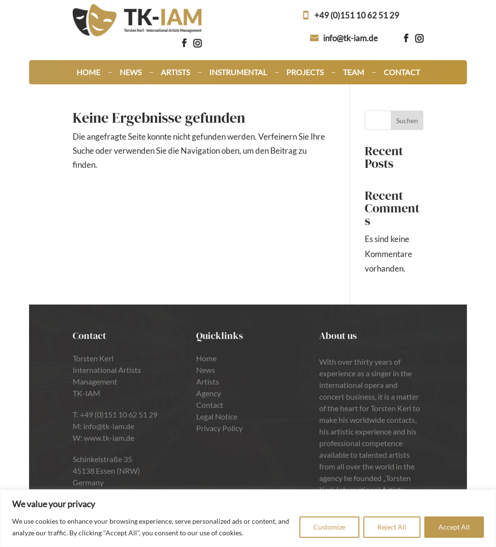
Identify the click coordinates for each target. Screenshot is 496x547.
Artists (175, 73)
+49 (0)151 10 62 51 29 (356, 15)
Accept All (454, 527)
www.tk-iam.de (109, 437)
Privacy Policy (219, 428)
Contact (402, 73)
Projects (305, 73)
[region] (248, 518)
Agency (208, 393)
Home (88, 73)
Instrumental (238, 73)
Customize (329, 527)
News (130, 73)
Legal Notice (216, 416)
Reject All (391, 527)
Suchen (407, 120)
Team (353, 73)
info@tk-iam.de (350, 38)
